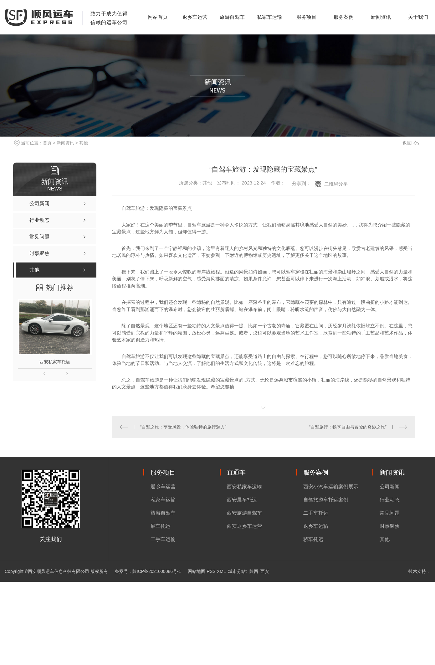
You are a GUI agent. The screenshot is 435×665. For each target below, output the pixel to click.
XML (221, 571)
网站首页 (158, 17)
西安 (264, 571)
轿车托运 (313, 539)
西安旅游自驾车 (244, 513)
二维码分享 (336, 183)
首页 (47, 142)
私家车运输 (269, 17)
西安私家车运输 (244, 486)
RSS (211, 571)
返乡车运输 (315, 526)
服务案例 (344, 17)
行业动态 (390, 499)
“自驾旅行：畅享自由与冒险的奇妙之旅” (347, 426)
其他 (83, 142)
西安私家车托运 (54, 361)
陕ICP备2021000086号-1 (156, 571)
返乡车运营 (194, 17)
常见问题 (390, 513)
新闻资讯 (381, 17)
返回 (410, 143)
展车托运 (161, 526)
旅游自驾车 (232, 17)
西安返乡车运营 (244, 526)
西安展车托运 (242, 499)
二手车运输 (163, 539)
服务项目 (306, 17)
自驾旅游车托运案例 (325, 499)
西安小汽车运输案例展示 (330, 486)
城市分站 (237, 571)
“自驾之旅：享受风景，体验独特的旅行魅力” (183, 426)
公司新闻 (390, 486)
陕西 (253, 571)
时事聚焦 (390, 526)
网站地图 (196, 571)
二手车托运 (315, 513)
